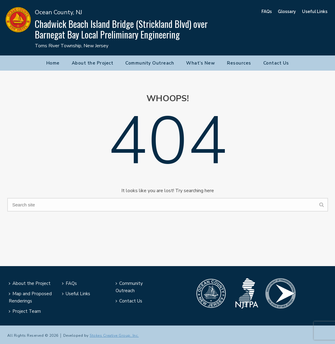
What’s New (200, 63)
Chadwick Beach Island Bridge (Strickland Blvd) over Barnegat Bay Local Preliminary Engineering (121, 29)
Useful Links (314, 11)
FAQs (266, 11)
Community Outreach (149, 63)
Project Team (25, 311)
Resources (239, 63)
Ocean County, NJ (58, 12)
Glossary (287, 11)
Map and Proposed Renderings (30, 297)
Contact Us (276, 63)
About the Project (92, 63)
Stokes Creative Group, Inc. (114, 335)
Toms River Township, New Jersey (71, 45)
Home (53, 63)
